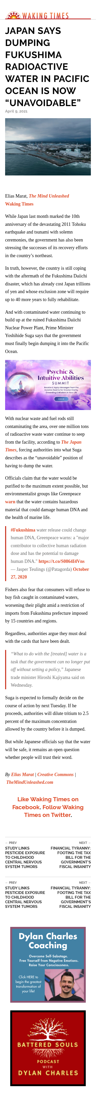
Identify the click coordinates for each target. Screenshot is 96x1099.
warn (10, 501)
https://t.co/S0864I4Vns (62, 561)
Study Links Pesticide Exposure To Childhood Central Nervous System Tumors (26, 855)
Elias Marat (22, 774)
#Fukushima (23, 530)
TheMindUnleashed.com (30, 782)
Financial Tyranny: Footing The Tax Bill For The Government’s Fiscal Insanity (69, 855)
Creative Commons (55, 774)
